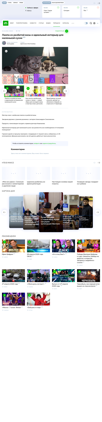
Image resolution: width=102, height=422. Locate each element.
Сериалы (66, 23)
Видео (48, 23)
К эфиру (28, 10)
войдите (36, 143)
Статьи (41, 23)
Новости (33, 23)
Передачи (56, 23)
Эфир (12, 23)
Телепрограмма (21, 23)
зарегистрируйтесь (49, 143)
